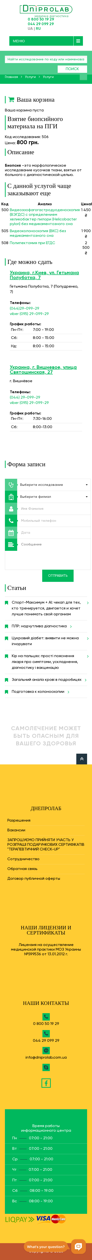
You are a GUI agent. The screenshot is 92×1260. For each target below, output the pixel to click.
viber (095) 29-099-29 (29, 314)
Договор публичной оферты (33, 879)
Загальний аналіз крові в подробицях (48, 680)
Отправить (58, 575)
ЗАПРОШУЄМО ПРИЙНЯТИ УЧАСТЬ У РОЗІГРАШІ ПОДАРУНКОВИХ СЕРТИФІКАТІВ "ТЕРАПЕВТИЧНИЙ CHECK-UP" (45, 844)
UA (30, 29)
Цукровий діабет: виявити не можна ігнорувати (49, 639)
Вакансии (16, 830)
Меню (19, 41)
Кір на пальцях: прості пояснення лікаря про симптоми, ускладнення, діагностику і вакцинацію (49, 660)
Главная (11, 77)
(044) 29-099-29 (25, 398)
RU (38, 29)
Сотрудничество (23, 859)
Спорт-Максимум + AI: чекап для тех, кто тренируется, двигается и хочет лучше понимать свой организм (49, 606)
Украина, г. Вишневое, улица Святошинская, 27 (43, 370)
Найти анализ (83, 76)
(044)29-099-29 (24, 309)
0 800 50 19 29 (41, 19)
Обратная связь (22, 869)
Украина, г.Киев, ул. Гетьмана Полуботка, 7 (44, 275)
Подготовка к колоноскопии (40, 692)
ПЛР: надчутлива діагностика (41, 626)
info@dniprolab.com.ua (46, 1058)
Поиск (72, 69)
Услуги (30, 77)
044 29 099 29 (41, 24)
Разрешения (18, 821)
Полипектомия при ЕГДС (32, 243)
